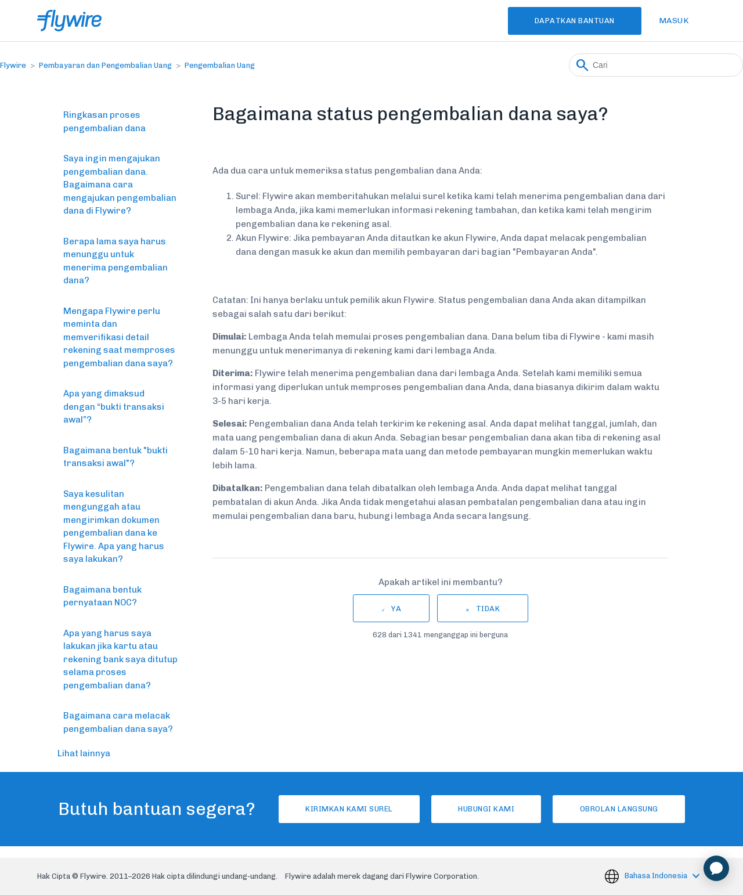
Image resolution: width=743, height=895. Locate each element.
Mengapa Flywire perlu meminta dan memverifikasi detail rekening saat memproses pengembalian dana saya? (119, 337)
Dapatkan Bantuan (573, 20)
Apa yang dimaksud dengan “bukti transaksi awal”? (113, 406)
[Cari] (656, 65)
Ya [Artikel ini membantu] (396, 608)
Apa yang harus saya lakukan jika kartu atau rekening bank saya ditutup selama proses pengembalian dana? (120, 659)
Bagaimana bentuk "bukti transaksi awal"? (115, 457)
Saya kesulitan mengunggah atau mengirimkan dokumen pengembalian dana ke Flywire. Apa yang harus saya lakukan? (113, 527)
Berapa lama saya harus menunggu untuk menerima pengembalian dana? (115, 261)
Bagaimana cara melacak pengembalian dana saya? (118, 722)
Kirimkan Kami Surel (347, 808)
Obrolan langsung (621, 808)
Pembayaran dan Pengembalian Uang (105, 65)
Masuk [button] (674, 21)
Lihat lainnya (83, 753)
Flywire (13, 65)
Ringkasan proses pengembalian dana (104, 121)
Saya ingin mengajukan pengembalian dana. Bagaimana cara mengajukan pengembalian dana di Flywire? (119, 184)
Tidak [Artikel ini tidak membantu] (488, 608)
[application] (716, 868)
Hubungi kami (486, 808)
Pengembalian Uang (220, 65)
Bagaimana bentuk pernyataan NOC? (102, 596)
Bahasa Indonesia (657, 875)
